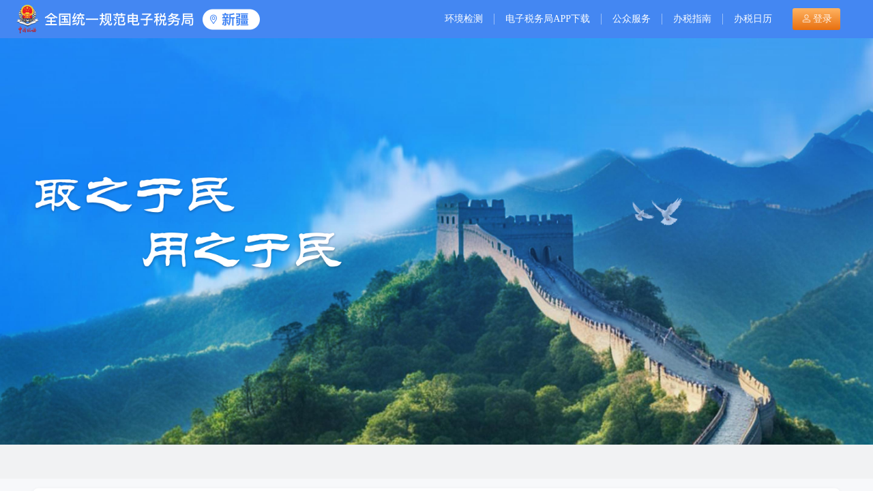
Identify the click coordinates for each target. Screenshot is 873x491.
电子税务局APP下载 (547, 19)
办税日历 (753, 19)
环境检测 (464, 19)
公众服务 (631, 19)
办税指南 (692, 19)
